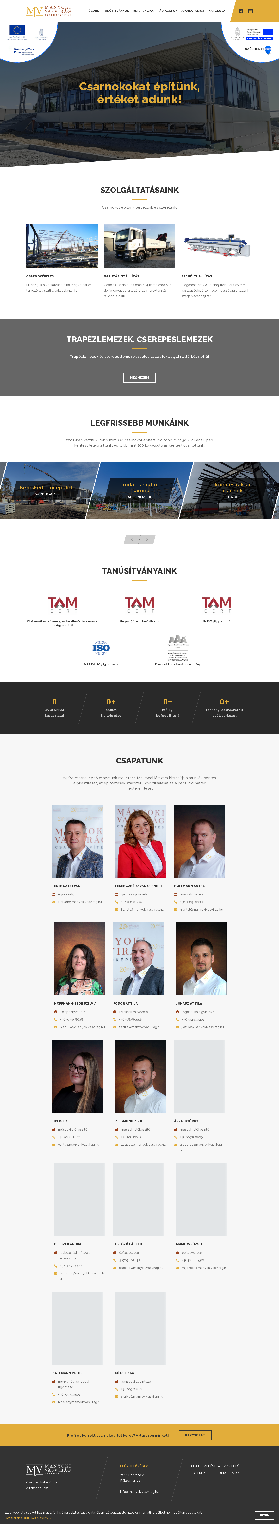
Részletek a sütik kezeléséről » (28, 1518)
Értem (264, 1515)
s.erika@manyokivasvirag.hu (142, 1396)
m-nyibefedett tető (168, 712)
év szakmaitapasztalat (54, 712)
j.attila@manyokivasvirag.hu (203, 1027)
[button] (132, 539)
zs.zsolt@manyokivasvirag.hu (143, 1144)
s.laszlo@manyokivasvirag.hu (141, 1268)
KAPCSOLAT (218, 11)
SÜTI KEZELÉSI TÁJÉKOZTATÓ (215, 1473)
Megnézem (139, 377)
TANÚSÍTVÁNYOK (116, 11)
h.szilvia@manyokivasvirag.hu (82, 1027)
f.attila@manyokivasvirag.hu (140, 1027)
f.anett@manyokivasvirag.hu (142, 909)
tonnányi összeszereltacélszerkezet (224, 712)
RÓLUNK (92, 11)
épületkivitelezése (111, 712)
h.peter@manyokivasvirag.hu (80, 1402)
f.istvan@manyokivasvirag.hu (80, 902)
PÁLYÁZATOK (167, 11)
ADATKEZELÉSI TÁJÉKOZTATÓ (215, 1466)
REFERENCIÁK (143, 11)
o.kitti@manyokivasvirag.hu (78, 1144)
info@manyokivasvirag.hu (139, 1492)
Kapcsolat (195, 1435)
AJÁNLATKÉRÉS (193, 11)
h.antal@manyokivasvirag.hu (201, 909)
